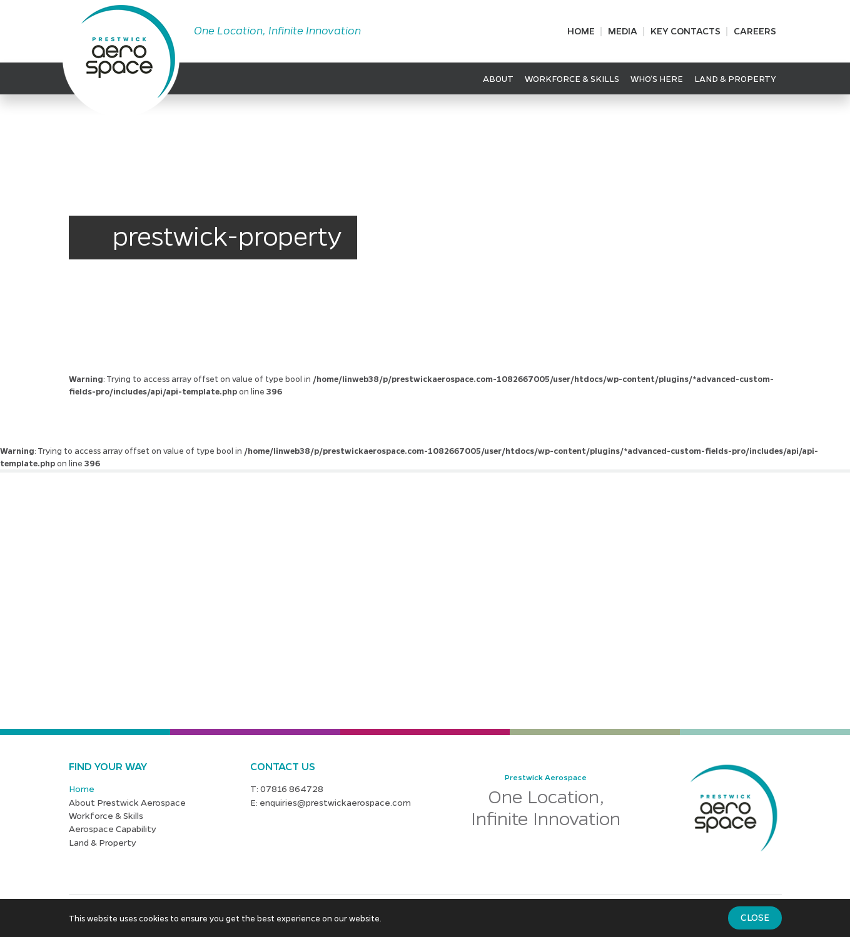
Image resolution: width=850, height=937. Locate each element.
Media (622, 30)
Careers (755, 30)
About (498, 78)
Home (581, 30)
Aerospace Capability (112, 828)
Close (755, 917)
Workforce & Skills (572, 78)
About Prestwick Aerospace (127, 802)
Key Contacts (685, 30)
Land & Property (735, 78)
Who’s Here (656, 78)
